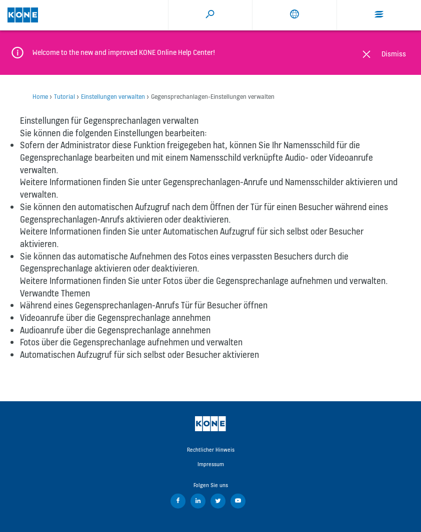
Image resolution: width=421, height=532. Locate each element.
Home (40, 96)
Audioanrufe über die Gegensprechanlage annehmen (115, 330)
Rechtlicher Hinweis (210, 449)
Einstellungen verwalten (113, 96)
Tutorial (64, 96)
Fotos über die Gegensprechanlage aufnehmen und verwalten (274, 280)
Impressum (211, 464)
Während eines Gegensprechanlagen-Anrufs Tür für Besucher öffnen (144, 305)
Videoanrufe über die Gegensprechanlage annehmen (115, 317)
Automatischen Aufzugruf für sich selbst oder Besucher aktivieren (139, 354)
